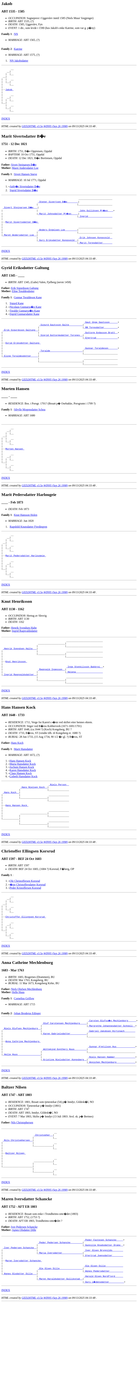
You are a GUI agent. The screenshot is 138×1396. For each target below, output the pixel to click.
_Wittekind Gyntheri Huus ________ (64, 1122)
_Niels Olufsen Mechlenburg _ (22, 1097)
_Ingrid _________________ (95, 226)
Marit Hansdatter (23, 799)
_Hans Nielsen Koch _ (33, 838)
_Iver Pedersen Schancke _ (20, 1334)
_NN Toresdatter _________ (101, 343)
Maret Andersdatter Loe (25, 176)
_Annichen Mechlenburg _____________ (111, 1138)
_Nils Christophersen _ (18, 1218)
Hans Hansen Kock (20, 811)
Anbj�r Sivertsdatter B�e (25, 195)
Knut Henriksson (16, 707)
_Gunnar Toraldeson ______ (101, 368)
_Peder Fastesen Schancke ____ (103, 1325)
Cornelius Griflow (24, 1066)
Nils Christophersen (22, 1198)
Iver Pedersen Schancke (24, 1312)
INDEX (5, 127)
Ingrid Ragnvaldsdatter (24, 672)
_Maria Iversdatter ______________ (60, 1341)
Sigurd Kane (17, 318)
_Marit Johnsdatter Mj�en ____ (58, 223)
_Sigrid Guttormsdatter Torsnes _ (61, 353)
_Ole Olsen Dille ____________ (103, 1356)
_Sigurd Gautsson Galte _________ (61, 340)
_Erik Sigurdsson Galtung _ (20, 347)
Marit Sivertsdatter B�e (22, 232)
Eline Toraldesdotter (23, 306)
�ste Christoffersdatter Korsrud (28, 943)
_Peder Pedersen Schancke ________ (60, 1328)
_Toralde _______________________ (61, 371)
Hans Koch (17, 793)
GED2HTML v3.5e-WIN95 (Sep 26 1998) (45, 135)
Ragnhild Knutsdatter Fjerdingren (28, 559)
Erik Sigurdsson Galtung (24, 303)
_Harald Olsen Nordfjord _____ (103, 1369)
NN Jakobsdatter (19, 60)
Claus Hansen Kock (21, 823)
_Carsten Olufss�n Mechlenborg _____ (112, 1088)
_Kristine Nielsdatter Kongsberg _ (64, 1135)
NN (16, 34)
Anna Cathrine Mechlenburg (23, 1113)
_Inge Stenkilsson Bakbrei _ (84, 713)
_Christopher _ (43, 1212)
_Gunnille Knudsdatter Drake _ (103, 1331)
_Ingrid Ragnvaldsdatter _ (20, 723)
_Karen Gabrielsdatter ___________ (64, 1104)
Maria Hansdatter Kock (23, 814)
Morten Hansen (14, 477)
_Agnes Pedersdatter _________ (103, 1362)
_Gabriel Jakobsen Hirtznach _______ (111, 1101)
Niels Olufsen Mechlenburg (26, 1057)
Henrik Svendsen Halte (24, 669)
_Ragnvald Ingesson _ (51, 717)
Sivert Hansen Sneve (25, 183)
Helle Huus (18, 1060)
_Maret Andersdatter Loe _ (20, 248)
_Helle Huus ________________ (22, 1129)
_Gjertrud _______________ (101, 356)
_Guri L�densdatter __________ (104, 1375)
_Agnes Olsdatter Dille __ (20, 1365)
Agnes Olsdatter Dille (24, 1315)
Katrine (18, 48)
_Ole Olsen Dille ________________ (60, 1359)
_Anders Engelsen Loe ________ (57, 242)
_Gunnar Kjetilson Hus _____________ (111, 1119)
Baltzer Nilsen (15, 1234)
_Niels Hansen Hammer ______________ (111, 1132)
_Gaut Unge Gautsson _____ (101, 337)
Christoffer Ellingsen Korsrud (25, 980)
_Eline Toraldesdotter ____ (20, 378)
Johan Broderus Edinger (27, 1081)
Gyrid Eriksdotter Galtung (23, 362)
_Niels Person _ (59, 835)
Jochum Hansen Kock (22, 817)
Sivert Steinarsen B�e (24, 173)
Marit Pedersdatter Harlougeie (25, 592)
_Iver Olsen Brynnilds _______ (103, 1337)
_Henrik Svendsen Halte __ (20, 692)
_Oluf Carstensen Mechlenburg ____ (64, 1091)
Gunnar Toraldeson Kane (28, 312)
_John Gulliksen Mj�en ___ (96, 220)
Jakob (9, 94)
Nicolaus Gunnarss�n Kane (25, 321)
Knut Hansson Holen (25, 547)
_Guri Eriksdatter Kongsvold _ (57, 254)
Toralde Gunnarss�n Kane (25, 325)
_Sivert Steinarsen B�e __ (20, 217)
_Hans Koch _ (11, 844)
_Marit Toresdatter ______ (95, 257)
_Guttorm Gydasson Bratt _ (101, 350)
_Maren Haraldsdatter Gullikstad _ (60, 1372)
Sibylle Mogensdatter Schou (29, 433)
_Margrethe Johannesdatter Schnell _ (111, 1094)
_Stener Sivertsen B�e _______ (58, 211)
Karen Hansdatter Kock (23, 820)
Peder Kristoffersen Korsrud (25, 947)
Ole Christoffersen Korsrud (25, 940)
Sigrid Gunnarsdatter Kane (25, 329)
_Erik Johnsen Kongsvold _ (95, 251)
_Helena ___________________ (84, 720)
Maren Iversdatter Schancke (23, 1350)
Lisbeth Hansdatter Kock (23, 826)
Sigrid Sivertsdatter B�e (24, 199)
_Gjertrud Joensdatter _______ (103, 1344)
